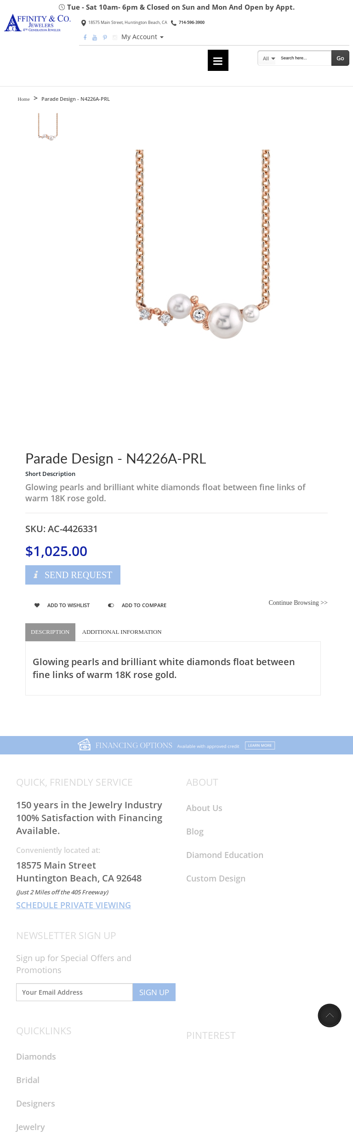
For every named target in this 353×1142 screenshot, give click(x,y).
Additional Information (122, 631)
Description (50, 631)
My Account (142, 36)
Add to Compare (137, 605)
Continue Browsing (298, 602)
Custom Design (215, 878)
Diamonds (36, 1056)
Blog (195, 831)
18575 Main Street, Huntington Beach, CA (124, 22)
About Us (204, 807)
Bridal (28, 1079)
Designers (35, 1103)
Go (340, 58)
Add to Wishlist (62, 605)
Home (23, 99)
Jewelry (30, 1126)
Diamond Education (224, 854)
